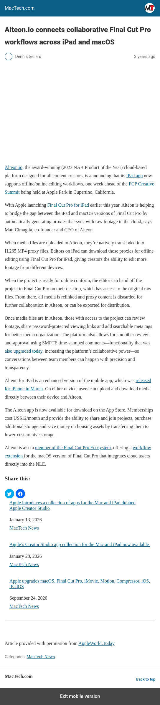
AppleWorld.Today (96, 643)
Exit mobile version (80, 696)
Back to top (145, 679)
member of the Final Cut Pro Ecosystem (73, 447)
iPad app (134, 175)
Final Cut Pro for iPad (68, 205)
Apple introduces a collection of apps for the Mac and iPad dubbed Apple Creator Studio (72, 505)
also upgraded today (23, 351)
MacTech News (24, 527)
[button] (9, 493)
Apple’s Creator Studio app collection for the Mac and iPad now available (79, 544)
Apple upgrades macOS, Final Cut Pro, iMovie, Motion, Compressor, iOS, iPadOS (79, 583)
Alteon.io (13, 167)
